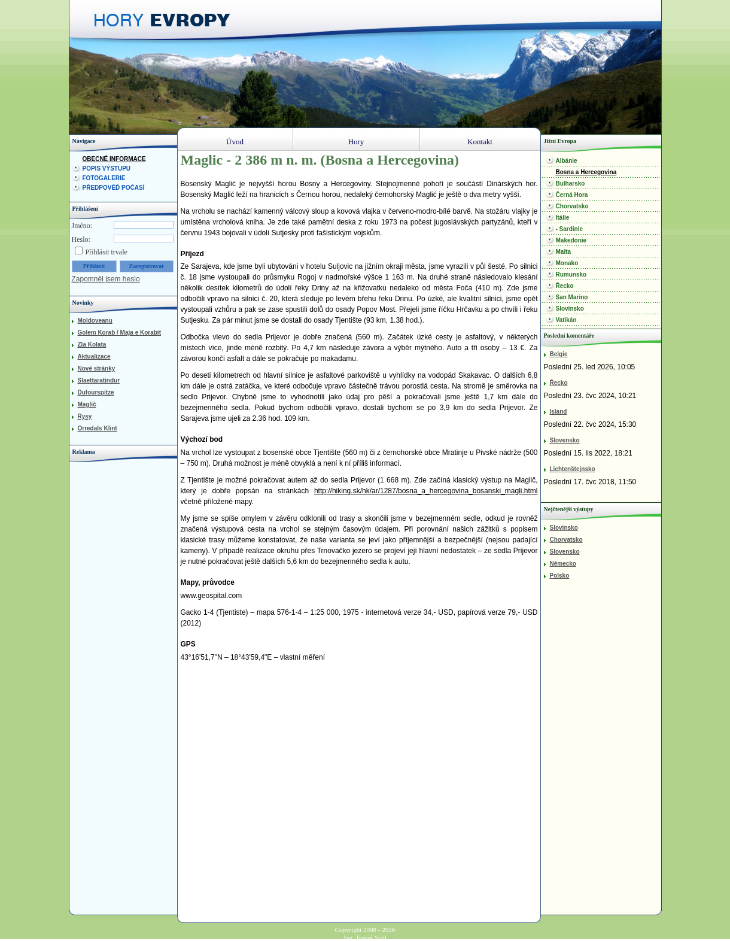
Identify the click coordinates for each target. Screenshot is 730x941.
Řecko (565, 286)
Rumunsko (571, 274)
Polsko (560, 575)
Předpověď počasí (114, 187)
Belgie (559, 354)
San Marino (572, 297)
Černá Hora (572, 195)
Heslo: (81, 239)
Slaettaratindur (99, 380)
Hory (356, 141)
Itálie (563, 217)
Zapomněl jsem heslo (106, 279)
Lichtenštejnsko (572, 469)
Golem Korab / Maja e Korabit (119, 332)
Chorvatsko (572, 206)
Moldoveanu (95, 320)
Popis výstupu (107, 168)
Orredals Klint (97, 428)
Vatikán (566, 320)
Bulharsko (570, 183)
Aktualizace (94, 356)
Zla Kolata (92, 344)
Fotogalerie (104, 178)
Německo (563, 563)
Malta (563, 251)
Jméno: (82, 225)
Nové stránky (96, 368)
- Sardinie (569, 229)
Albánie (566, 160)
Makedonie (571, 240)
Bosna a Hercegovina (586, 172)
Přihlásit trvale (106, 252)
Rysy (85, 416)
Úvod (235, 141)
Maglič (87, 404)
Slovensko (565, 440)
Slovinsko (570, 308)
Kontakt (479, 141)
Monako (567, 263)
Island (558, 411)
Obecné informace (114, 159)
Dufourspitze (96, 392)
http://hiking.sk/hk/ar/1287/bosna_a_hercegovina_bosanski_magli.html (426, 491)
